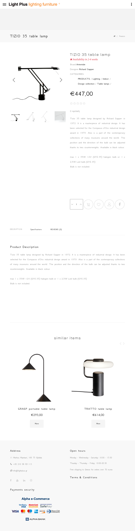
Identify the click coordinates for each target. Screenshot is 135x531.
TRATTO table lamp (98, 408)
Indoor (106, 78)
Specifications (36, 229)
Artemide (80, 64)
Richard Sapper (86, 69)
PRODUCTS (84, 78)
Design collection (86, 83)
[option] (37, 80)
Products (122, 36)
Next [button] (61, 80)
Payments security (22, 489)
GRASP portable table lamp (36, 408)
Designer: (74, 69)
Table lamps (103, 83)
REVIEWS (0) (56, 229)
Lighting (96, 78)
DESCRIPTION (16, 229)
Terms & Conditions (83, 477)
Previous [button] (14, 80)
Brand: (73, 64)
